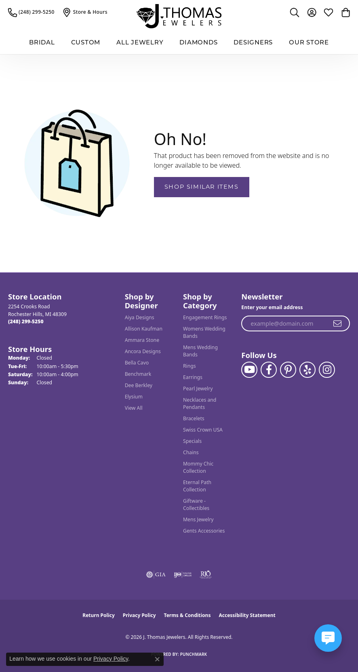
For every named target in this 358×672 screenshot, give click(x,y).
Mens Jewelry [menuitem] (198, 519)
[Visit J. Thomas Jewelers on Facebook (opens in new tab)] (269, 370)
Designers (253, 43)
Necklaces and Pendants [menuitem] (199, 403)
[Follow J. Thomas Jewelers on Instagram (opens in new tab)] (327, 370)
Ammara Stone (142, 340)
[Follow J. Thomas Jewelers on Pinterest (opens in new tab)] (288, 370)
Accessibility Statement (247, 615)
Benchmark (138, 374)
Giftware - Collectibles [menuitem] (196, 504)
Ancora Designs (143, 351)
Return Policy (98, 615)
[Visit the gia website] (156, 575)
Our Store (309, 43)
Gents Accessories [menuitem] (204, 530)
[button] (294, 12)
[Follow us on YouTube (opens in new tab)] (249, 370)
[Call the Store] (26, 321)
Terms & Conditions (187, 615)
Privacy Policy (139, 615)
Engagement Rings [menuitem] (205, 317)
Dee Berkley (138, 385)
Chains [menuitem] (191, 452)
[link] (31, 12)
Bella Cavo (137, 362)
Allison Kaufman (143, 328)
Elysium (134, 396)
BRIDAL (42, 43)
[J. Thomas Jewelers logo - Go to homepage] (179, 16)
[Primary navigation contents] (179, 43)
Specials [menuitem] (192, 441)
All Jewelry (139, 43)
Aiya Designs (139, 317)
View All (134, 407)
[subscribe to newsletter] (337, 323)
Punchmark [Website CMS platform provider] (193, 654)
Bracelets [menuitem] (193, 418)
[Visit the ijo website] (183, 575)
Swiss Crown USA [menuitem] (203, 429)
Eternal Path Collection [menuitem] (197, 486)
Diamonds (198, 43)
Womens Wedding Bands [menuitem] (204, 332)
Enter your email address (272, 307)
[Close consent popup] (157, 659)
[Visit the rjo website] (206, 575)
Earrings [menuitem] (192, 377)
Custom (86, 43)
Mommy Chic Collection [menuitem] (198, 467)
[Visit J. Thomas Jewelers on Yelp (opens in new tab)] (307, 370)
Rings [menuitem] (189, 365)
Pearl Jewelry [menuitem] (198, 388)
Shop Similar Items (201, 186)
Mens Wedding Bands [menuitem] (200, 351)
